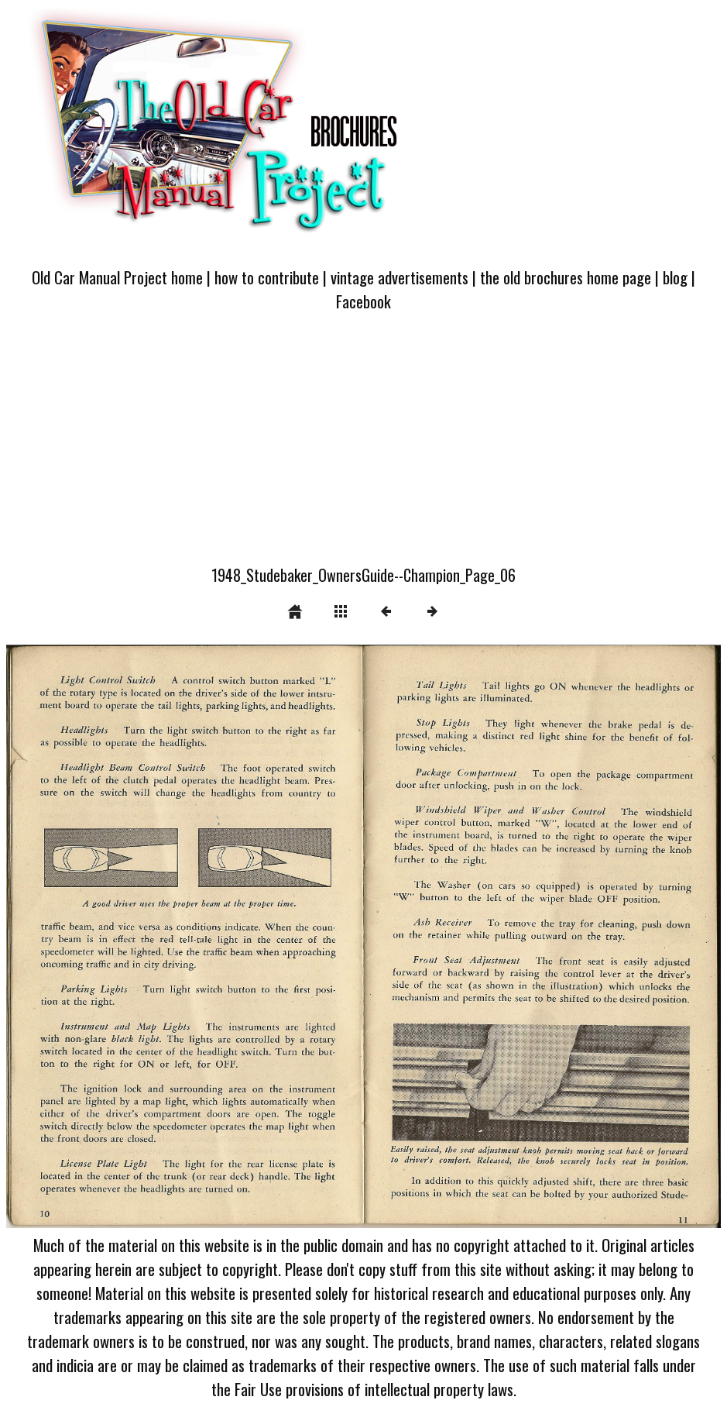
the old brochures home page (565, 277)
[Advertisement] (363, 447)
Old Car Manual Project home (117, 277)
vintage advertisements (399, 277)
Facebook (363, 301)
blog (675, 277)
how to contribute (266, 277)
